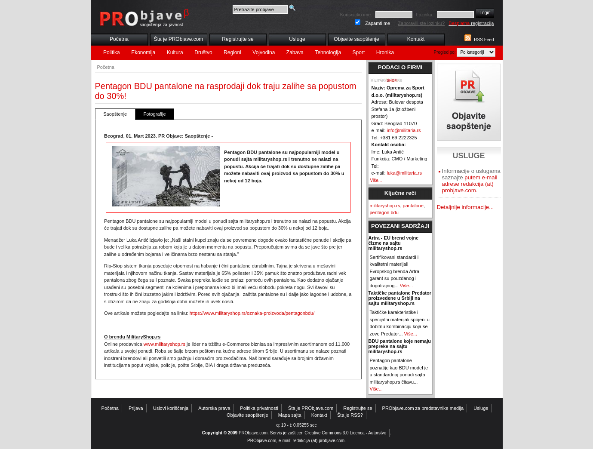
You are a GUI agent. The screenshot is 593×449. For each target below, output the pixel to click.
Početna (119, 39)
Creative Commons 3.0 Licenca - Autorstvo (345, 433)
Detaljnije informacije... (465, 207)
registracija (471, 23)
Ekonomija (143, 52)
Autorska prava (214, 408)
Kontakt (416, 39)
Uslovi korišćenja (171, 408)
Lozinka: (424, 14)
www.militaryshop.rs (164, 344)
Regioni (232, 52)
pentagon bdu (384, 212)
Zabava (295, 52)
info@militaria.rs (404, 130)
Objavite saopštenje (356, 39)
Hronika (385, 52)
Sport (359, 52)
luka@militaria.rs (404, 172)
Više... (376, 180)
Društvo (203, 52)
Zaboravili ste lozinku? (421, 23)
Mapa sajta (289, 415)
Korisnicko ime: (356, 14)
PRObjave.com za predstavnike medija (423, 408)
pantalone (413, 205)
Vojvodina (263, 52)
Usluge (297, 39)
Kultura (175, 52)
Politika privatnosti (259, 408)
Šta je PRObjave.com (178, 39)
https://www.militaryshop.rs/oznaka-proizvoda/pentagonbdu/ (252, 313)
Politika (111, 52)
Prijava (136, 408)
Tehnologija (328, 52)
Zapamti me (377, 23)
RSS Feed (484, 39)
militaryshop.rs (385, 205)
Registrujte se (237, 39)
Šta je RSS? (350, 415)
